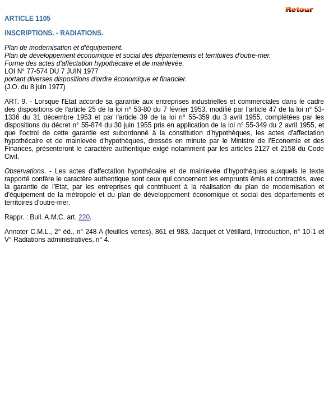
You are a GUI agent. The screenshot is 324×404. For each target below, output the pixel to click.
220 (84, 217)
